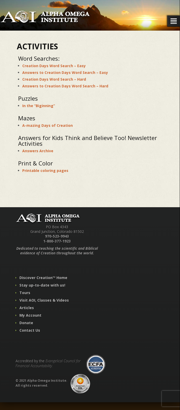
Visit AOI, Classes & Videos (44, 300)
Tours (24, 292)
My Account (30, 315)
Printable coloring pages (45, 170)
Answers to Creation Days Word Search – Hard (65, 86)
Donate (26, 322)
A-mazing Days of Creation (47, 125)
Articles (26, 307)
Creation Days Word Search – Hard (54, 79)
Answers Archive (37, 150)
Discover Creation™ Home (43, 277)
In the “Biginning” (38, 105)
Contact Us (29, 330)
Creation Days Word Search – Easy (54, 65)
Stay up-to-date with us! (42, 285)
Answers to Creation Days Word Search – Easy (65, 72)
